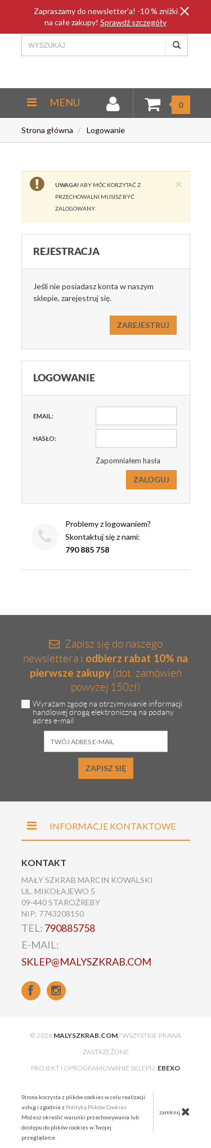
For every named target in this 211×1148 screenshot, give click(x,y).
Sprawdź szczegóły (133, 22)
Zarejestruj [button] (143, 325)
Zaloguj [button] (151, 479)
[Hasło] (136, 438)
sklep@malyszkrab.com (86, 961)
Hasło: (44, 438)
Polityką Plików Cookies (96, 1107)
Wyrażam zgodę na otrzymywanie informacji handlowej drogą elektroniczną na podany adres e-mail (107, 712)
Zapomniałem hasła (128, 460)
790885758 (69, 928)
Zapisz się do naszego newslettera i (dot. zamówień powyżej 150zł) (105, 665)
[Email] (136, 416)
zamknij (174, 1111)
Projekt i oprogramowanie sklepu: (105, 1068)
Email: (43, 416)
